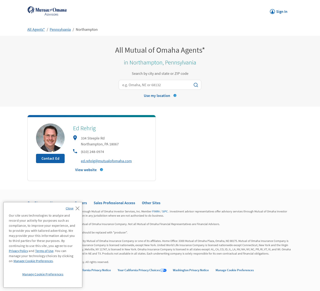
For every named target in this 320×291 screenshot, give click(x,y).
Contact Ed (50, 158)
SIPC (165, 211)
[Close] (73, 207)
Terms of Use (44, 251)
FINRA (156, 211)
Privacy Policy (18, 251)
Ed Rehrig (84, 128)
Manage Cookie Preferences (235, 270)
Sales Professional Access (114, 202)
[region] (42, 245)
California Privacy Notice (94, 270)
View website (86, 169)
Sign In (279, 10)
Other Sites (151, 202)
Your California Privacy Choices (139, 270)
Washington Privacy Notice (191, 270)
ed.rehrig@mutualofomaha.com (106, 160)
